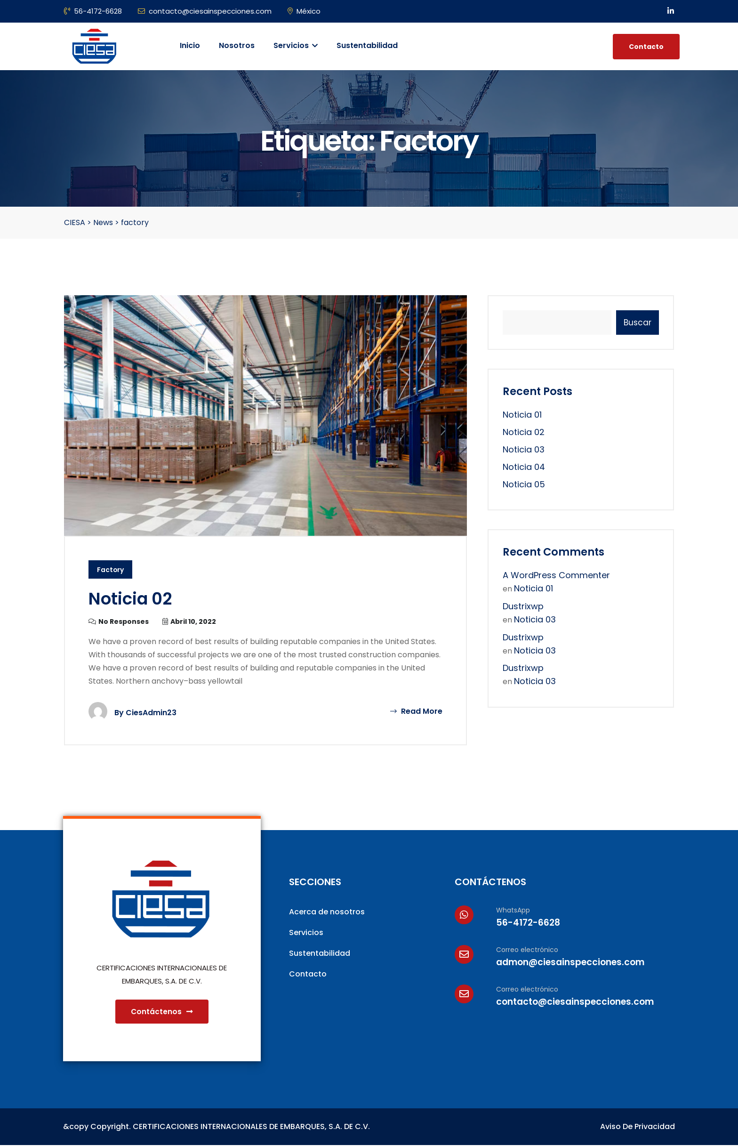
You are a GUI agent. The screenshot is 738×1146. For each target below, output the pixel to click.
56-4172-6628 (93, 11)
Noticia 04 (524, 467)
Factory (110, 570)
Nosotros (237, 45)
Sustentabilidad (367, 45)
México (304, 11)
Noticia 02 (130, 599)
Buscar (637, 322)
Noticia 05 (524, 484)
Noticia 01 (522, 414)
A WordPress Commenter (556, 575)
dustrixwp (523, 606)
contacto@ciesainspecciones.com (205, 11)
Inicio (190, 45)
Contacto (646, 46)
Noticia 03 (524, 449)
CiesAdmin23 (151, 712)
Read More (416, 711)
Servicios (295, 45)
